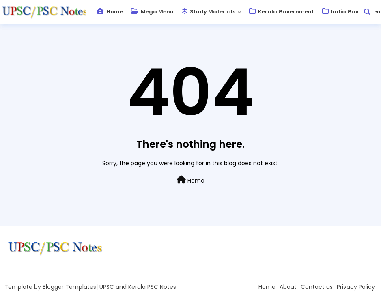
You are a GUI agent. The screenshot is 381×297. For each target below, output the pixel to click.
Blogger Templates (69, 287)
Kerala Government (281, 11)
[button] (367, 12)
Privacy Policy (356, 287)
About (288, 287)
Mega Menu (152, 11)
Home (110, 11)
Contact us (317, 287)
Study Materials (208, 11)
